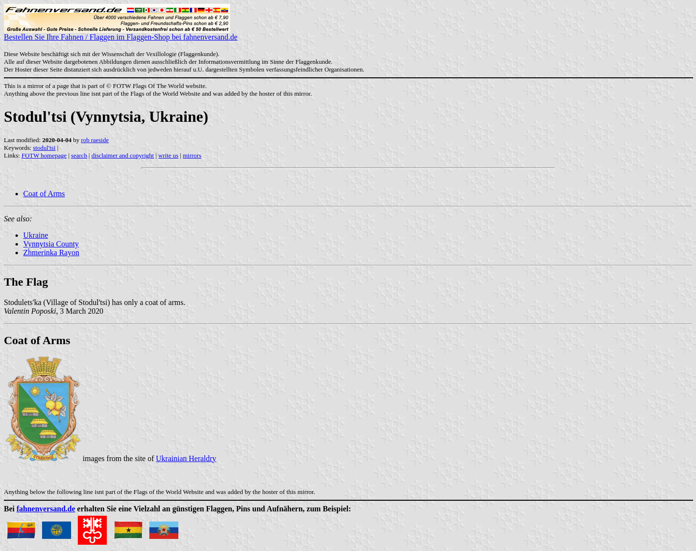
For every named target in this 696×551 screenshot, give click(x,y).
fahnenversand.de (45, 509)
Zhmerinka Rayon (51, 252)
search (79, 155)
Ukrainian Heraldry (186, 458)
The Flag (26, 282)
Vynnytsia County (51, 244)
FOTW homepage (43, 155)
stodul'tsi (44, 147)
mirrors (192, 155)
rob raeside (95, 140)
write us (169, 155)
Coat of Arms (44, 193)
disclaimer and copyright (122, 155)
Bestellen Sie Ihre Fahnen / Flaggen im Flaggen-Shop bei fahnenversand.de (120, 33)
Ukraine (35, 235)
